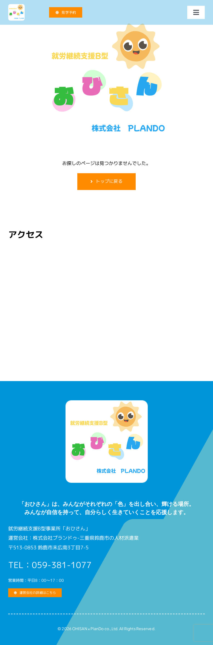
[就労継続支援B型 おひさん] (16, 6)
